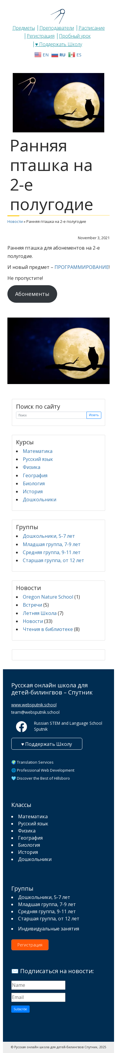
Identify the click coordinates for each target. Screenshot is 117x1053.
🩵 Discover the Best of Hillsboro (40, 778)
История (33, 491)
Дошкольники (39, 499)
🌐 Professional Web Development (42, 770)
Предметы (23, 28)
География (35, 475)
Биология (34, 483)
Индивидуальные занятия (48, 928)
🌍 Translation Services (32, 762)
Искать (94, 415)
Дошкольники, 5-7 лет (49, 536)
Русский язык (38, 459)
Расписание (91, 28)
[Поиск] (51, 415)
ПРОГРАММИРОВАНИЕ (82, 267)
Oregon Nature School (48, 597)
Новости (15, 221)
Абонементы (32, 293)
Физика (31, 467)
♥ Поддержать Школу (58, 44)
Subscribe (20, 1009)
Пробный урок (75, 36)
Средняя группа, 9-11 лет (52, 552)
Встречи (32, 605)
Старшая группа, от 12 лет (53, 560)
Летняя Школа (40, 613)
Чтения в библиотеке (48, 629)
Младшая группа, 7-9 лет (52, 544)
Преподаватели (56, 28)
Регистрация (41, 36)
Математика (37, 451)
